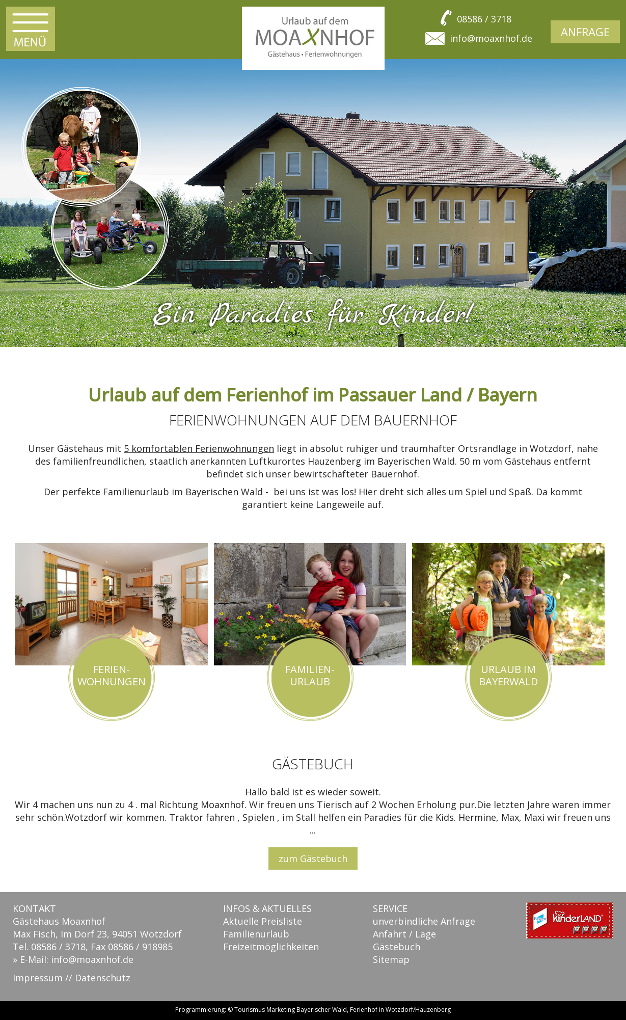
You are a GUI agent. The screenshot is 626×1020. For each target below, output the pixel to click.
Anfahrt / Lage (404, 934)
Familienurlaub (256, 934)
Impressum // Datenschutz (71, 978)
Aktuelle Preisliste (262, 921)
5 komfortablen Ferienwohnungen (199, 448)
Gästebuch (396, 947)
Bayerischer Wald (321, 1009)
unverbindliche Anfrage (424, 921)
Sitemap (391, 959)
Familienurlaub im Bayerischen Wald (183, 492)
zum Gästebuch (313, 858)
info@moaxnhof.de (491, 38)
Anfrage (585, 31)
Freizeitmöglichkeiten (271, 947)
